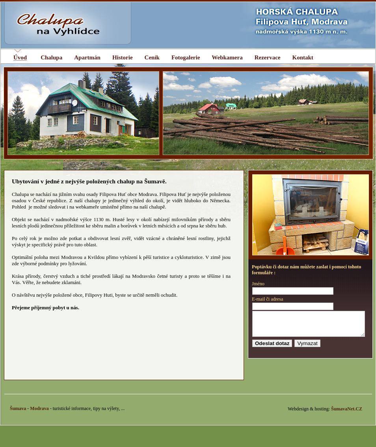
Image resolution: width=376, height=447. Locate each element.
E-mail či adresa (267, 299)
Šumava (18, 413)
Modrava (39, 413)
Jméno (258, 283)
